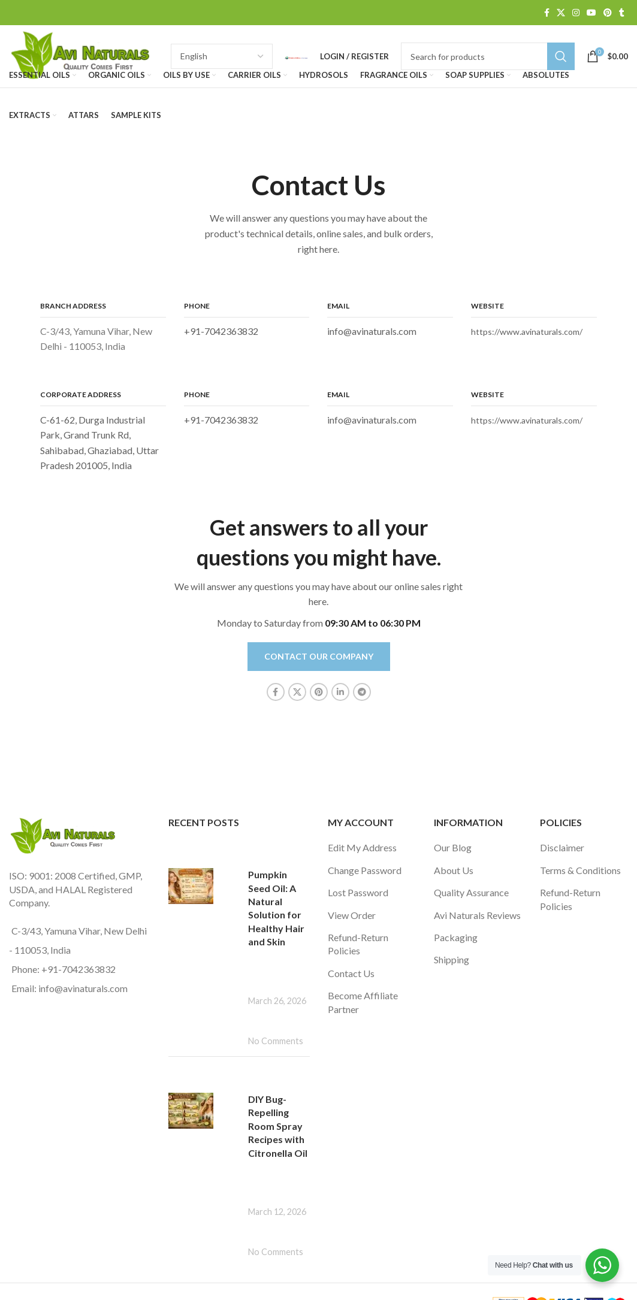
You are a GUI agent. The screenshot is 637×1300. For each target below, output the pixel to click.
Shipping (451, 959)
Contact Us (351, 973)
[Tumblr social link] (621, 13)
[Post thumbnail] (203, 944)
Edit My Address (362, 847)
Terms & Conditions (580, 870)
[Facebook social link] (547, 13)
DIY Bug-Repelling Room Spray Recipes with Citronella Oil (277, 1126)
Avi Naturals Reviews (477, 915)
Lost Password (358, 892)
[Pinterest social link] (607, 13)
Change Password (364, 870)
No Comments (275, 1041)
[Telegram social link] (362, 692)
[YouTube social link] (591, 13)
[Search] (488, 56)
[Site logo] (84, 55)
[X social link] (561, 13)
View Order (352, 915)
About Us (453, 870)
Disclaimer (562, 847)
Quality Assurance (471, 892)
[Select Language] (222, 56)
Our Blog (453, 847)
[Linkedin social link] (340, 692)
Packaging (456, 937)
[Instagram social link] (576, 13)
